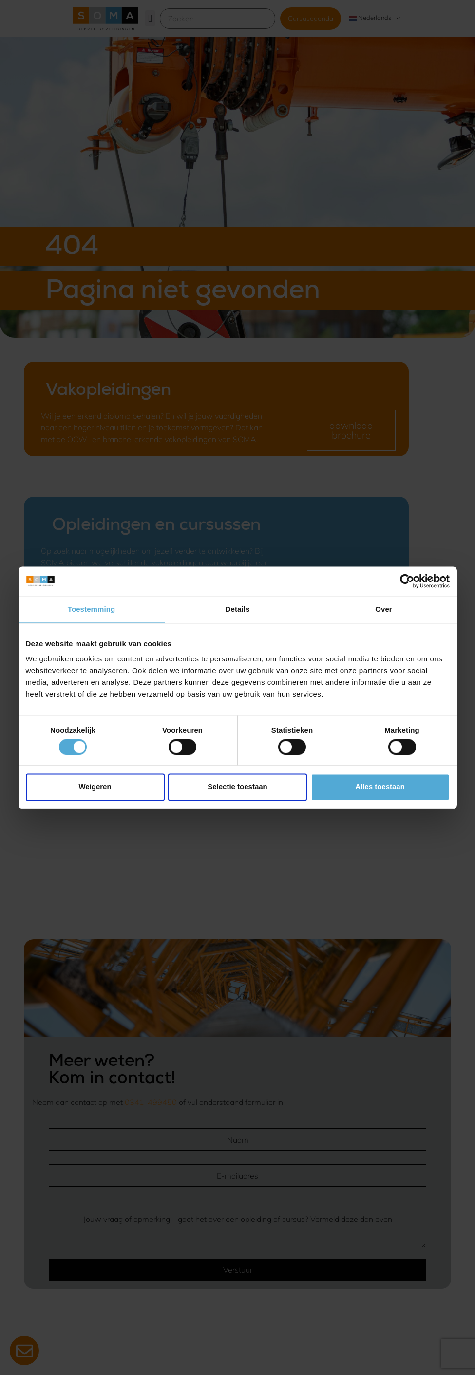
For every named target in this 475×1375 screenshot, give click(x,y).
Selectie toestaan (237, 787)
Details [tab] (238, 609)
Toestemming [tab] (91, 609)
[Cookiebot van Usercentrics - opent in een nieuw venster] (407, 581)
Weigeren (94, 787)
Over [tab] (383, 609)
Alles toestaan (380, 787)
